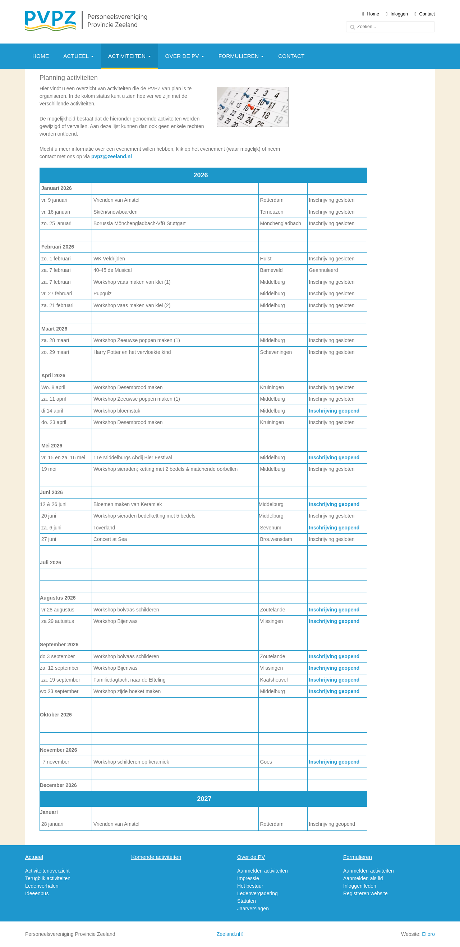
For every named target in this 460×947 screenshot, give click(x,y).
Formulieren (357, 857)
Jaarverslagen (253, 908)
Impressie (248, 878)
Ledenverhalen (42, 886)
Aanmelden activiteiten (262, 871)
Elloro (428, 934)
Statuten (246, 901)
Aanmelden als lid (363, 878)
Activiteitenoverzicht (47, 871)
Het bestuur (250, 886)
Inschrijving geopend (334, 411)
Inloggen (397, 14)
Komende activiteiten (156, 857)
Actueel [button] (78, 56)
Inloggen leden (359, 886)
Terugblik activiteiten (47, 878)
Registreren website (365, 893)
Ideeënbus (37, 893)
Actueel (34, 857)
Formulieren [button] (241, 56)
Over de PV (251, 857)
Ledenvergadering (257, 893)
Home (370, 14)
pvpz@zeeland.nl (111, 156)
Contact (424, 14)
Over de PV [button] (184, 56)
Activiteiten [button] (129, 56)
